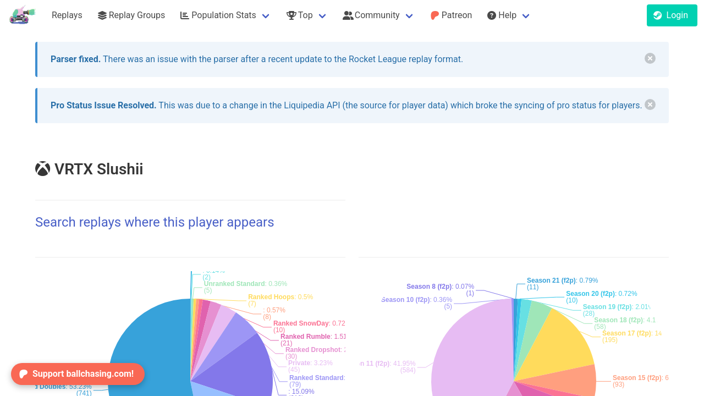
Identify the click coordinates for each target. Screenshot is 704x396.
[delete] (650, 58)
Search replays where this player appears (154, 222)
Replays (67, 15)
